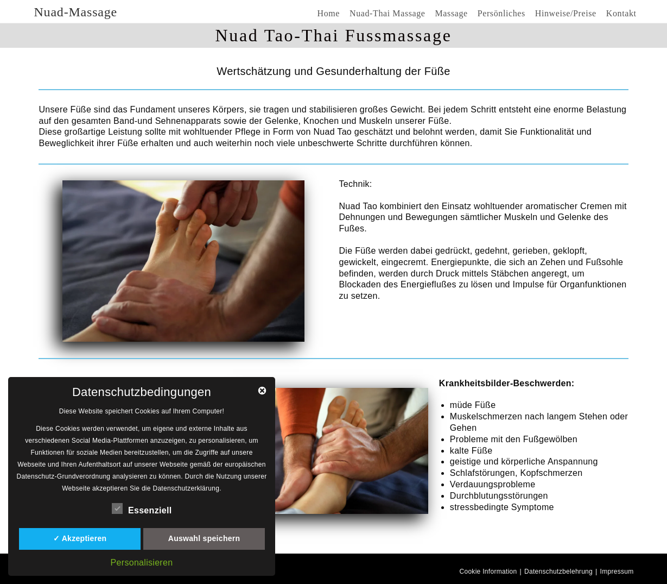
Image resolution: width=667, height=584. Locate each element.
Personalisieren (142, 562)
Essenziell (141, 508)
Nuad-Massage (75, 12)
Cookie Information (488, 571)
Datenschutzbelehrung (558, 571)
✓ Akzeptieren (80, 538)
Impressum (617, 571)
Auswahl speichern (204, 538)
